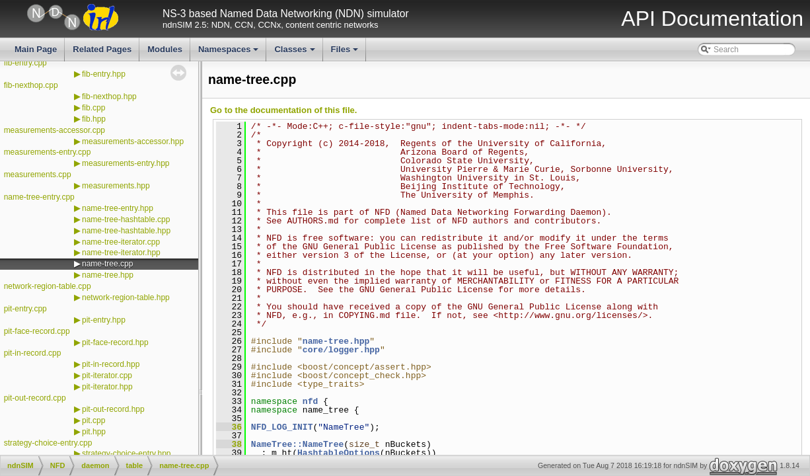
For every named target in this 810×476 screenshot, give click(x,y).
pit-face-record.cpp (37, 331)
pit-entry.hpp (104, 320)
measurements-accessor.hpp (133, 141)
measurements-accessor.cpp (54, 130)
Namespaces (229, 52)
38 (229, 444)
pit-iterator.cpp (107, 375)
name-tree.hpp (107, 275)
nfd (310, 401)
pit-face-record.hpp (115, 342)
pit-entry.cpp (25, 308)
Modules (164, 49)
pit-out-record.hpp (113, 409)
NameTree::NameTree (297, 444)
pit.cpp (93, 420)
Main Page (36, 49)
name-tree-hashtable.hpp (126, 230)
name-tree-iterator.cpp (121, 242)
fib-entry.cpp (25, 62)
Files (346, 52)
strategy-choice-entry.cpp (48, 443)
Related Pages (102, 49)
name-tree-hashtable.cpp (126, 219)
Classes (295, 52)
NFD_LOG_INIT (282, 427)
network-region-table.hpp (126, 297)
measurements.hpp (116, 185)
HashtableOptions (338, 453)
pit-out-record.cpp (35, 398)
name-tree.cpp (107, 263)
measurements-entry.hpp (126, 163)
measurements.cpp (37, 174)
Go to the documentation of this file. (283, 110)
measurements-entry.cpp (47, 152)
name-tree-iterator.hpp (121, 252)
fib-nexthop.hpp (109, 96)
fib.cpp (93, 107)
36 (229, 427)
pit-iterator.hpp (107, 386)
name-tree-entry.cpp (39, 197)
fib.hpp (94, 119)
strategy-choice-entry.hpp (126, 453)
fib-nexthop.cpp (31, 85)
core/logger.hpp (341, 350)
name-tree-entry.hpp (117, 208)
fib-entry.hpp (104, 74)
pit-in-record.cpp (32, 353)
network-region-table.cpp (47, 286)
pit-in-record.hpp (110, 364)
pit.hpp (94, 431)
